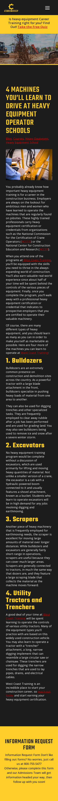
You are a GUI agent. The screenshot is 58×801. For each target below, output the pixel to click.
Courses (18, 138)
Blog (9, 138)
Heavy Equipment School (22, 142)
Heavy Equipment (36, 138)
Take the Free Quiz (32, 27)
